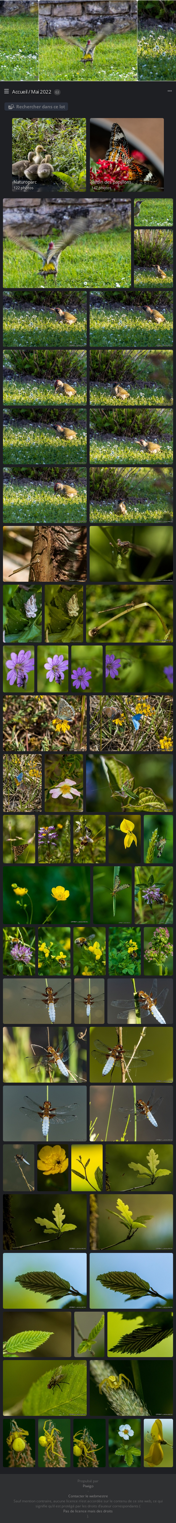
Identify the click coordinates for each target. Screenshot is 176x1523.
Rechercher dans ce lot (40, 107)
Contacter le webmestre (88, 1496)
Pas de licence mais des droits (88, 1511)
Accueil (20, 91)
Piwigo (88, 1485)
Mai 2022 (41, 91)
